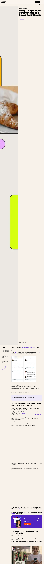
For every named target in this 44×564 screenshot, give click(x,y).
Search (40, 4)
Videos (33, 4)
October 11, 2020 (22, 413)
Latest (12, 4)
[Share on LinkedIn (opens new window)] (7, 367)
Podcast (37, 4)
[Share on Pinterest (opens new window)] (2, 369)
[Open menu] (42, 2)
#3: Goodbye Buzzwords (5, 355)
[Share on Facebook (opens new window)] (2, 367)
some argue (16, 352)
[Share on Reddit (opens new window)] (5, 369)
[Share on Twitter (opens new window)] (5, 367)
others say (38, 352)
